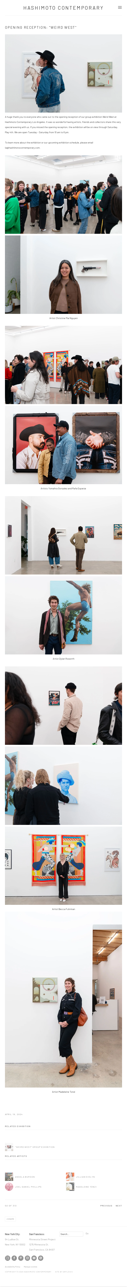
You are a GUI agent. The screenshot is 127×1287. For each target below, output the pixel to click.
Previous (106, 1205)
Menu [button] (119, 7)
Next (119, 1205)
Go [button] (87, 1233)
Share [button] (11, 1219)
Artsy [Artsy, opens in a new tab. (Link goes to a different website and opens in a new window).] (7, 1258)
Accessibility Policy (12, 1267)
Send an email (40, 1258)
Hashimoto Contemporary (63, 8)
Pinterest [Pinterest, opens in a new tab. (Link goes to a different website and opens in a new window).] (20, 1258)
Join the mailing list (34, 1258)
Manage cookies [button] (30, 1267)
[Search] (71, 1234)
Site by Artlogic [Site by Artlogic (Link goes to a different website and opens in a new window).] (64, 1272)
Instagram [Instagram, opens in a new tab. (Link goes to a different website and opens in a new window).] (27, 1258)
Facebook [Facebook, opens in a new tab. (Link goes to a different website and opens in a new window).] (14, 1258)
